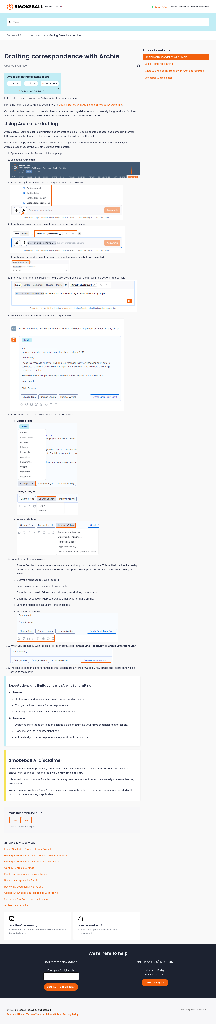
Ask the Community (179, 7)
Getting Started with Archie (65, 35)
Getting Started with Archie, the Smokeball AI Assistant (90, 104)
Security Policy (71, 1014)
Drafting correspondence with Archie (25, 874)
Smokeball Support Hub (20, 35)
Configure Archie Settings (19, 867)
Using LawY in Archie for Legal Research (27, 899)
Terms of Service (35, 1014)
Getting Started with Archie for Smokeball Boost (32, 861)
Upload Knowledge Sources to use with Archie (31, 892)
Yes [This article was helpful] (15, 820)
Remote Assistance (200, 7)
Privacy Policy (53, 1014)
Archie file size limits (16, 905)
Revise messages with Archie (21, 880)
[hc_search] (108, 22)
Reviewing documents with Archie (23, 886)
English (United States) (192, 1010)
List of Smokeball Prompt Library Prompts (28, 849)
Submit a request (155, 982)
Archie (42, 35)
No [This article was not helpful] (26, 820)
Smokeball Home (15, 1014)
